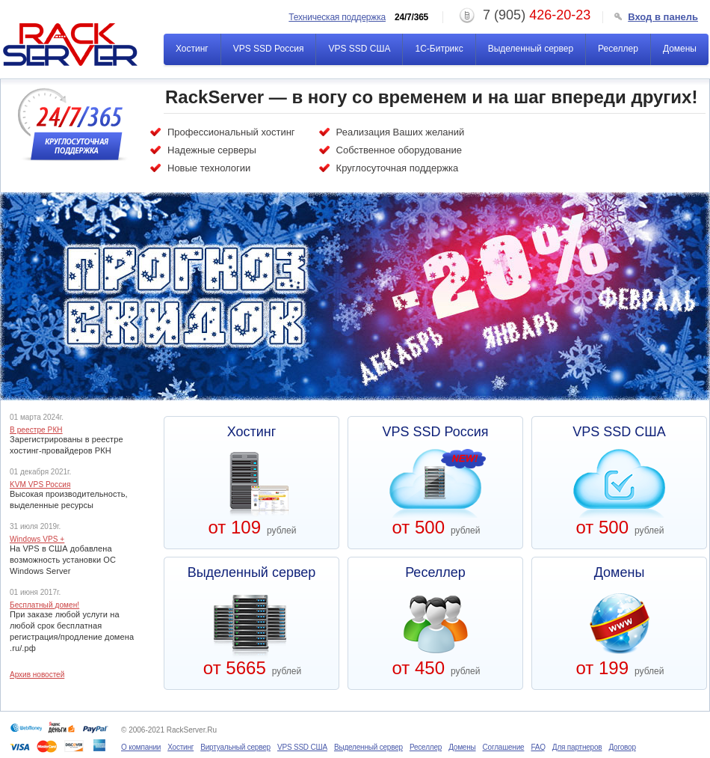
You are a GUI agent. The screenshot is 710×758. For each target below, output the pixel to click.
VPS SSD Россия (268, 48)
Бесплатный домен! (44, 605)
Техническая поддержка (337, 17)
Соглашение (504, 747)
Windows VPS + (37, 539)
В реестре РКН (36, 430)
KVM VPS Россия (40, 485)
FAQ (538, 747)
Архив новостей (37, 675)
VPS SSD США (359, 48)
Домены (680, 48)
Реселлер (618, 48)
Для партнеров (577, 747)
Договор (621, 747)
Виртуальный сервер (235, 747)
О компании (141, 747)
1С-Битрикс (439, 48)
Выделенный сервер (530, 48)
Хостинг (192, 48)
